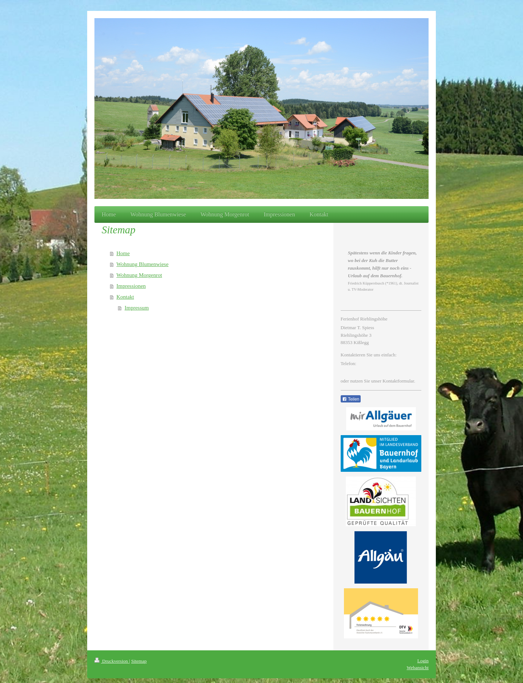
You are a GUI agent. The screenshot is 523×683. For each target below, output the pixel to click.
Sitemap (139, 661)
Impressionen (131, 286)
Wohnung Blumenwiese (143, 264)
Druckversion (111, 661)
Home (123, 253)
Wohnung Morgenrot (139, 275)
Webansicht (418, 667)
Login (423, 660)
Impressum (137, 308)
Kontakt (125, 297)
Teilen (350, 399)
